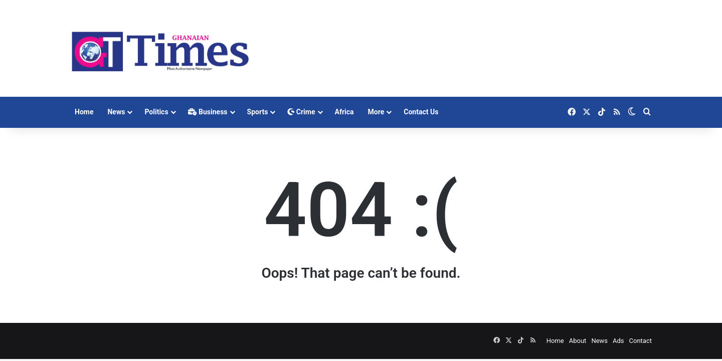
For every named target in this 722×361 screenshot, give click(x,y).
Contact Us (421, 112)
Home (84, 112)
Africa (344, 112)
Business (208, 112)
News (116, 112)
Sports (257, 112)
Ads (618, 340)
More (376, 112)
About (578, 340)
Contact (640, 340)
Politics (156, 112)
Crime (301, 112)
